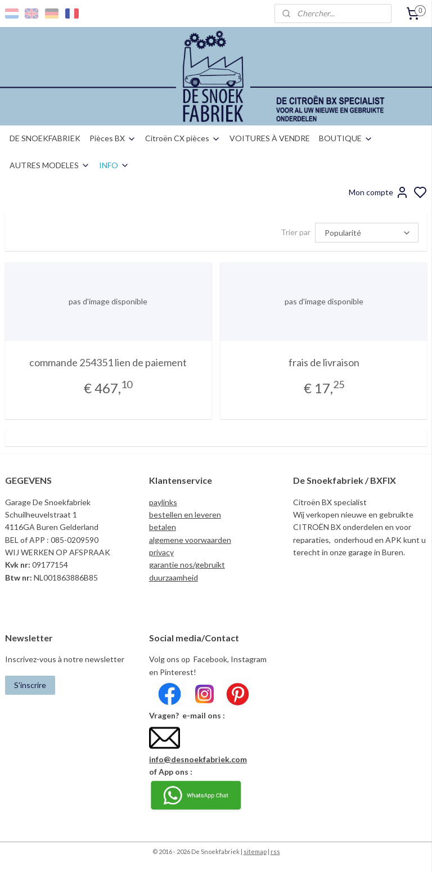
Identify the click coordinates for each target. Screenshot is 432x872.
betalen (162, 527)
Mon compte (379, 192)
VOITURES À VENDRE (270, 138)
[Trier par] (367, 232)
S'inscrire (30, 685)
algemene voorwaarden (190, 540)
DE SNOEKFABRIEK (45, 138)
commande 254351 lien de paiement (108, 362)
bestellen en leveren (185, 514)
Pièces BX (112, 138)
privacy (161, 552)
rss (275, 851)
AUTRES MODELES (50, 165)
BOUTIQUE (346, 138)
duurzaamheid (173, 577)
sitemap (255, 851)
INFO (114, 165)
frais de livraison (324, 362)
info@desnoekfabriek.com (198, 759)
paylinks (163, 502)
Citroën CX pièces (182, 138)
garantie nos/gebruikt (187, 564)
